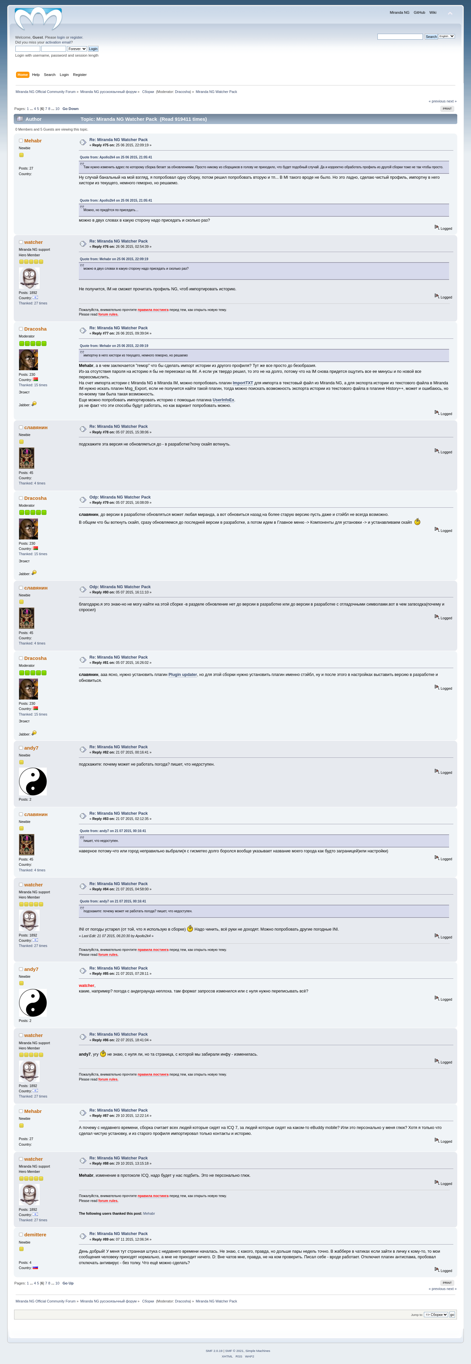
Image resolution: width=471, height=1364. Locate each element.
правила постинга (153, 310)
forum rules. (108, 314)
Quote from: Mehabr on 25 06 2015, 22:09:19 (114, 259)
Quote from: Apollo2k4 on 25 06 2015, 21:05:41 (116, 157)
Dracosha (182, 92)
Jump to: (417, 1315)
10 (57, 109)
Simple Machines (257, 1351)
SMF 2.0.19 (214, 1351)
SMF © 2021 (234, 1351)
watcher (33, 242)
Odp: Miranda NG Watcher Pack (120, 497)
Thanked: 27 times (33, 303)
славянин (35, 427)
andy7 (31, 748)
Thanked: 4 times (32, 483)
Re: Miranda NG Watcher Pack (119, 139)
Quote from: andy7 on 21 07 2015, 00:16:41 (113, 831)
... (32, 109)
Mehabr (33, 140)
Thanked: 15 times (33, 385)
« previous (437, 101)
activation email (58, 42)
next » (452, 101)
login (61, 37)
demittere (35, 1234)
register (76, 37)
